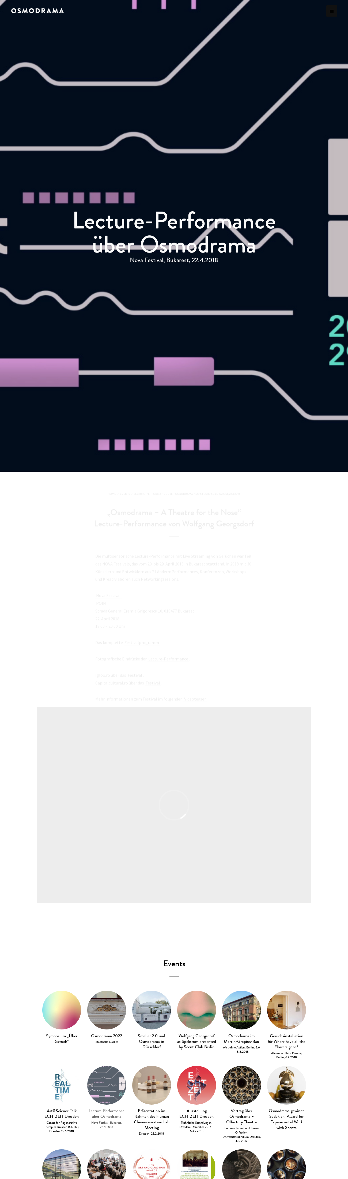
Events (174, 963)
